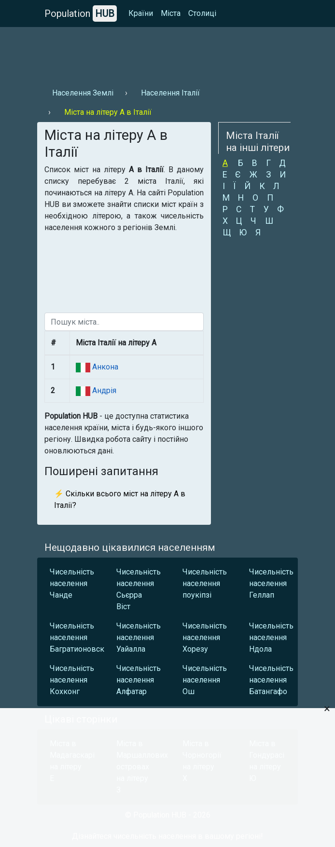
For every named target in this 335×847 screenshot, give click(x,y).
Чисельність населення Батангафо (271, 680)
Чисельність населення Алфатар (138, 680)
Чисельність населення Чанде (72, 583)
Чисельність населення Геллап (271, 583)
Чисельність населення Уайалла (138, 637)
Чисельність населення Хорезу (204, 637)
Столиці (202, 13)
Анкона (104, 366)
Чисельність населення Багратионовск (72, 637)
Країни (140, 13)
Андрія (103, 390)
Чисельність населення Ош (204, 680)
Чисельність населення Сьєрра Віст (138, 589)
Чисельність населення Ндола (271, 637)
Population (80, 13)
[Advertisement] (167, 53)
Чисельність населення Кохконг (72, 680)
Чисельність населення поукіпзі (204, 583)
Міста (171, 13)
